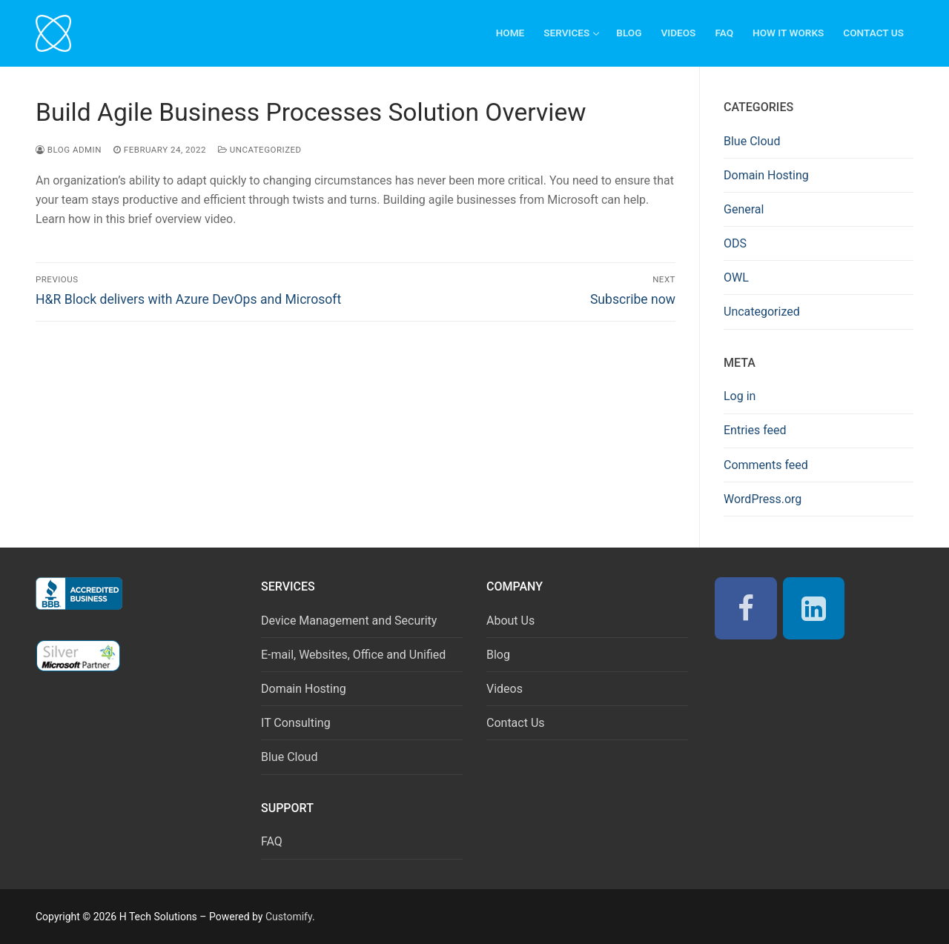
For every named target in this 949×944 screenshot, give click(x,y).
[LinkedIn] (814, 608)
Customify (288, 917)
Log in (739, 396)
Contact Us (515, 723)
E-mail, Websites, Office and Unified (353, 655)
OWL (736, 277)
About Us (510, 621)
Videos (504, 689)
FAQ (271, 841)
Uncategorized (260, 149)
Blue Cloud (752, 141)
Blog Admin (69, 149)
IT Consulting (296, 723)
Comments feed (766, 465)
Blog (498, 655)
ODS (735, 243)
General (744, 209)
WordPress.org (762, 499)
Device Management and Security (349, 621)
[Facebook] (746, 608)
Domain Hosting (766, 175)
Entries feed (755, 430)
